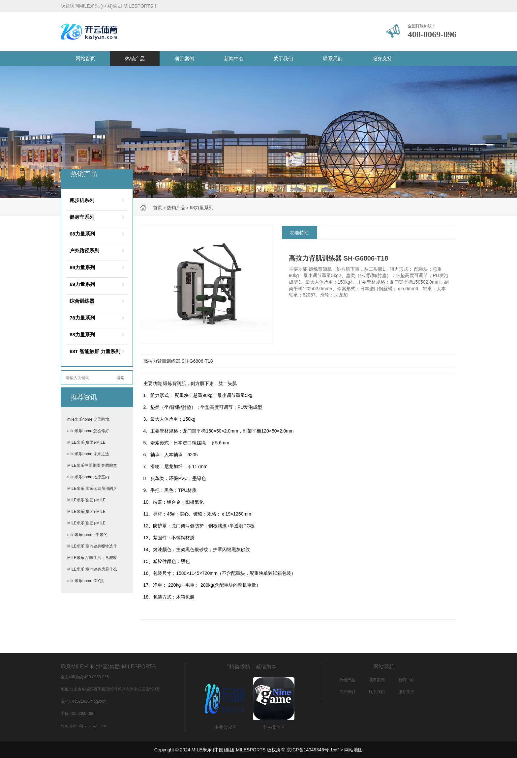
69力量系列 (82, 284)
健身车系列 (82, 217)
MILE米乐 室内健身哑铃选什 (92, 546)
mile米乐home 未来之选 (88, 454)
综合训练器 (82, 301)
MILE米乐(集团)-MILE (86, 442)
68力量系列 (201, 207)
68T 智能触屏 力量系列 (95, 351)
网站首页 (85, 58)
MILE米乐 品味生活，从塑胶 (92, 557)
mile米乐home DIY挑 (85, 580)
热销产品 (135, 58)
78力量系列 (82, 318)
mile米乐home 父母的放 (88, 419)
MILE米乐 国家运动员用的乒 (92, 488)
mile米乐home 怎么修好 (88, 431)
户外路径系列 (84, 250)
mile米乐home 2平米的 (87, 534)
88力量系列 (82, 334)
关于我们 (283, 58)
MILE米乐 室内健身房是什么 (92, 569)
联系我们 (333, 58)
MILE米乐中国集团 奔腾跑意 (92, 465)
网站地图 (353, 749)
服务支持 (382, 58)
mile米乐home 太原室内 (88, 477)
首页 (157, 207)
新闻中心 (234, 58)
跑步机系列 (82, 200)
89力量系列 (82, 267)
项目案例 (184, 58)
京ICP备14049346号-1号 (312, 749)
